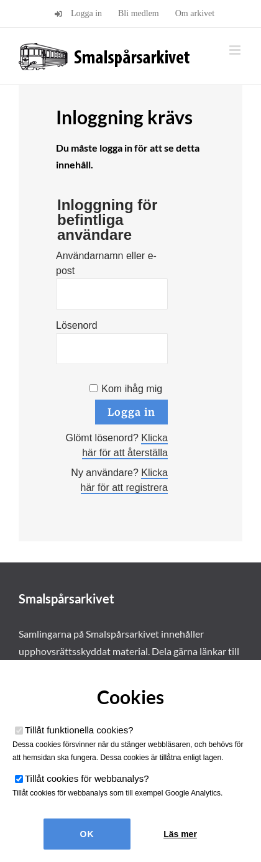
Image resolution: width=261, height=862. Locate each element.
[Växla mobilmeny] (235, 50)
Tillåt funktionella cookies (79, 730)
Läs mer (180, 834)
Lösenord (77, 325)
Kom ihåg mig (131, 388)
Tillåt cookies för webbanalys (87, 778)
